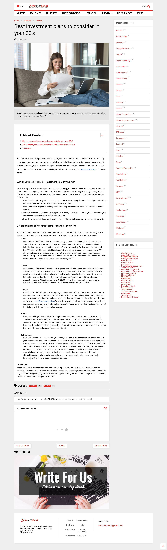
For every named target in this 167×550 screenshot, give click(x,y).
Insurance (120, 138)
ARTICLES (35, 13)
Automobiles (121, 36)
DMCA (82, 525)
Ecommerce (121, 66)
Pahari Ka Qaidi (126, 281)
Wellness (120, 228)
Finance (39, 21)
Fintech (119, 90)
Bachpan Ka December (129, 257)
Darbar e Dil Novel (127, 262)
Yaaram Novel (126, 295)
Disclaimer (70, 525)
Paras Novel (125, 282)
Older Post (101, 446)
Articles (119, 30)
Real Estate (121, 180)
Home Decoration (123, 114)
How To (119, 126)
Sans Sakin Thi (126, 288)
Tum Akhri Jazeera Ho (129, 291)
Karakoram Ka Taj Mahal (130, 270)
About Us (70, 521)
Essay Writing (121, 78)
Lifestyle (119, 156)
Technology (121, 210)
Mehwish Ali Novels (128, 275)
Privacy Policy (70, 529)
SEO (118, 192)
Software (120, 204)
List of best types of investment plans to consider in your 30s (48, 145)
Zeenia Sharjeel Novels (129, 297)
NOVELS (107, 13)
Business (27, 21)
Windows (120, 234)
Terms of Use (70, 536)
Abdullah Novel (126, 253)
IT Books (120, 132)
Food (118, 96)
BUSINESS (51, 13)
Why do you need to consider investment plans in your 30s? (47, 141)
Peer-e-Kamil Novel (128, 286)
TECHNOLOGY (124, 13)
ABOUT (141, 13)
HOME (21, 13)
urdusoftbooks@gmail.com (110, 525)
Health (119, 108)
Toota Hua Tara (126, 290)
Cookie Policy (82, 521)
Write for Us (82, 536)
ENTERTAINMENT (72, 13)
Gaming (119, 102)
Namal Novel (125, 279)
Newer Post (22, 446)
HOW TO (91, 13)
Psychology (121, 174)
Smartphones (122, 198)
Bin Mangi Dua (126, 260)
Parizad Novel (126, 284)
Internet (119, 144)
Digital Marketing (123, 60)
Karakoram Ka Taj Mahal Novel (132, 271)
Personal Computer (124, 168)
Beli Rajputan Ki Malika (129, 259)
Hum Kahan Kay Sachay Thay (131, 266)
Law (118, 150)
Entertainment (122, 72)
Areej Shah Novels (128, 255)
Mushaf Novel (126, 277)
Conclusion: (27, 148)
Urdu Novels (121, 222)
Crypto (119, 54)
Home (16, 21)
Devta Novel (125, 264)
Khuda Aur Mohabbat (128, 273)
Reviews (119, 186)
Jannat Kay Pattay (127, 268)
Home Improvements (125, 120)
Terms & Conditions (82, 530)
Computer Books (123, 48)
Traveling (120, 216)
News (118, 162)
